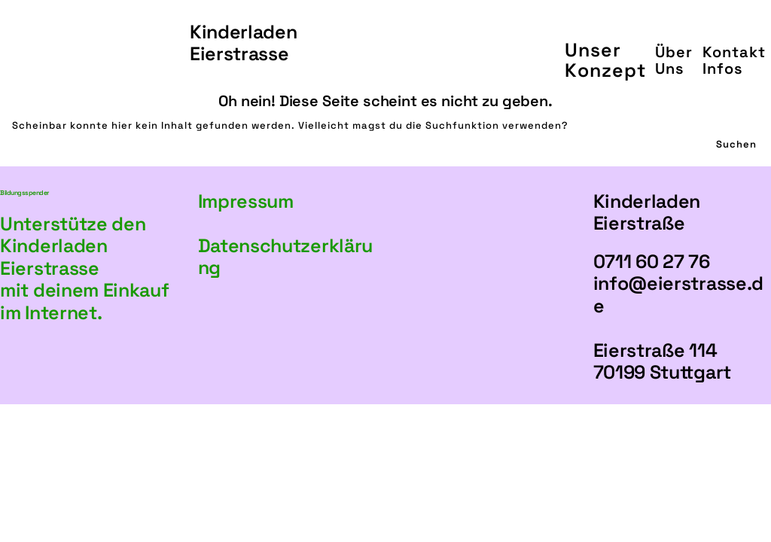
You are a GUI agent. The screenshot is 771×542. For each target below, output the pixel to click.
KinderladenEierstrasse (243, 43)
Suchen (736, 144)
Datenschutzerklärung (285, 256)
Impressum (246, 201)
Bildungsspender (24, 192)
